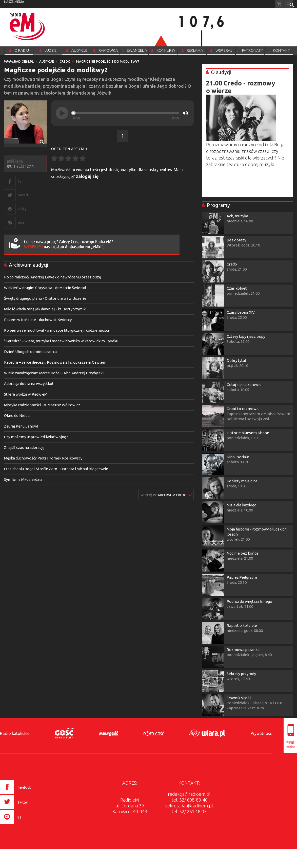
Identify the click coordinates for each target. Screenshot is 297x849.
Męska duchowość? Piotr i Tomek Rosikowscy (43, 458)
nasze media (14, 1)
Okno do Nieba (17, 415)
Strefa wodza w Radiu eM (25, 394)
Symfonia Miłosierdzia (23, 479)
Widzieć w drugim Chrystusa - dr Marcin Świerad (45, 288)
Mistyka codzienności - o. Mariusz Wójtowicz (42, 405)
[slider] (126, 113)
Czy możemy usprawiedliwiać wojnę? (36, 437)
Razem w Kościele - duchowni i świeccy (38, 319)
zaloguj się (87, 176)
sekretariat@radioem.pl (189, 805)
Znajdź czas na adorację (24, 447)
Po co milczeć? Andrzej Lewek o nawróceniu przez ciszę (52, 277)
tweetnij (23, 195)
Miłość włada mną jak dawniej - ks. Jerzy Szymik (45, 309)
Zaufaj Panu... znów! (21, 426)
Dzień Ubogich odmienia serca (30, 351)
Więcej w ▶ (172, 495)
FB (20, 181)
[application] (122, 113)
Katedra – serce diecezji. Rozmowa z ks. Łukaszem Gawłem (55, 362)
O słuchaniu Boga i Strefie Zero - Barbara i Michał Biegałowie (56, 469)
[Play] (62, 113)
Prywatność (261, 733)
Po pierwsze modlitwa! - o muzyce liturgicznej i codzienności (56, 330)
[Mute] (185, 113)
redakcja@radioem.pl (189, 794)
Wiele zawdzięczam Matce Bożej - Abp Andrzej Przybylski (54, 373)
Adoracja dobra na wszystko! (28, 383)
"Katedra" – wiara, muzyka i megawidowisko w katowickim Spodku (61, 341)
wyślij (21, 222)
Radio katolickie (14, 733)
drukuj (22, 208)
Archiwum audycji (28, 265)
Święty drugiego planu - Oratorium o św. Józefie (45, 298)
